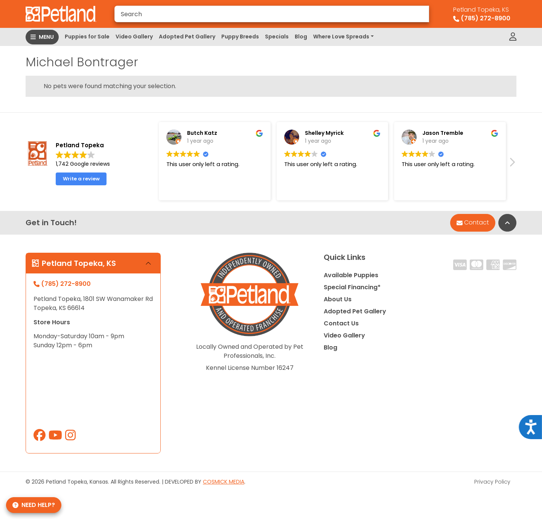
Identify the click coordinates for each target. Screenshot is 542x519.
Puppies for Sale (87, 36)
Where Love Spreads (341, 36)
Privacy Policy (492, 481)
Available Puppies (351, 275)
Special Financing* (352, 287)
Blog (301, 36)
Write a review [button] (81, 183)
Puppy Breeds (240, 36)
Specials (277, 36)
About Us (338, 299)
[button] (512, 168)
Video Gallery (134, 36)
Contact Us (341, 323)
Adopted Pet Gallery (187, 36)
